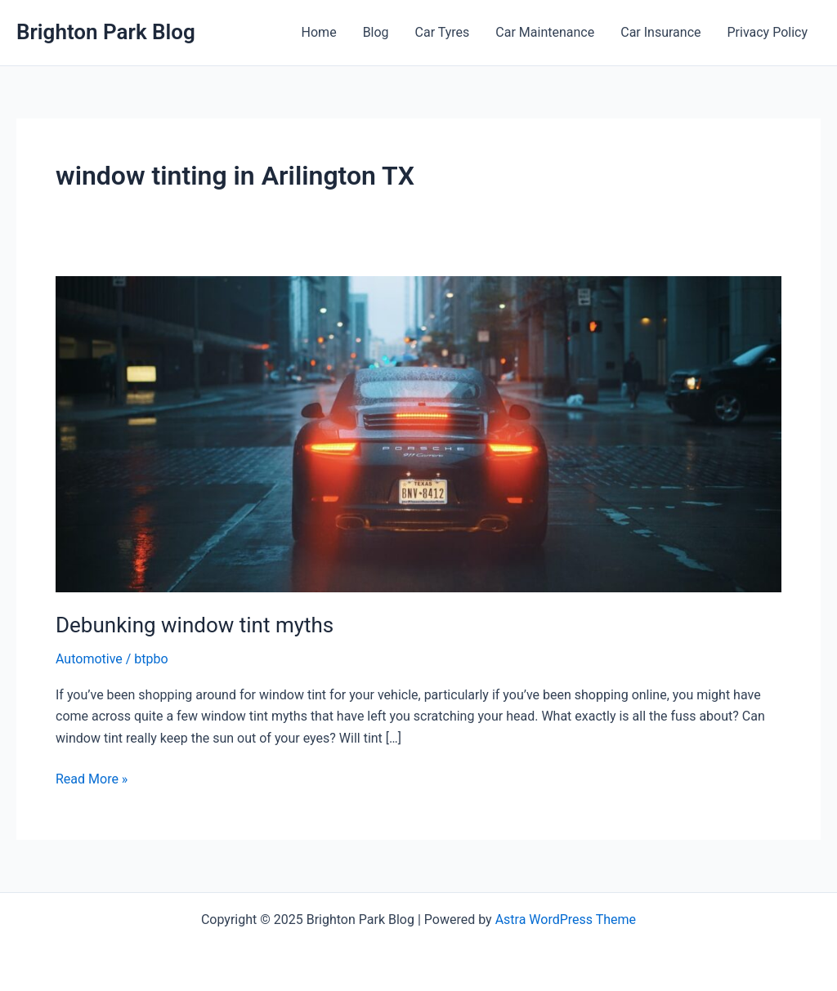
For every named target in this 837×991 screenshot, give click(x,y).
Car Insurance (660, 32)
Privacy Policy (767, 32)
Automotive (89, 659)
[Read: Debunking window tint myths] (418, 432)
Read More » (92, 779)
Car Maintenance (544, 32)
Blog (376, 32)
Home (319, 32)
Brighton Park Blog (105, 32)
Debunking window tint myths (194, 625)
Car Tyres (442, 32)
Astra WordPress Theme (565, 919)
